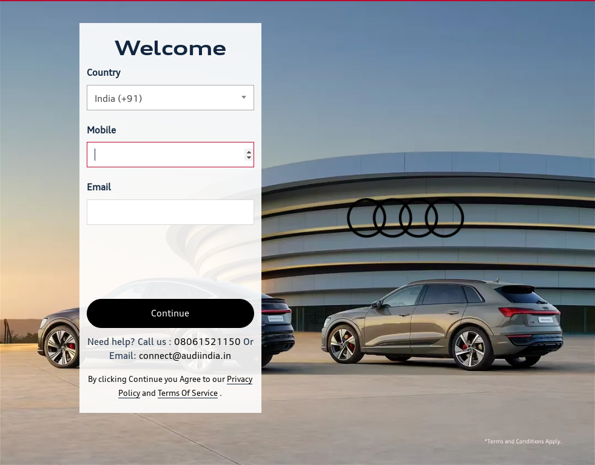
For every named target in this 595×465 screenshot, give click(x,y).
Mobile (101, 130)
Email (99, 187)
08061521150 (207, 341)
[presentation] (179, 262)
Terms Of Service (188, 393)
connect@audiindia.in (185, 355)
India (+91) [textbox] (119, 98)
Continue (170, 313)
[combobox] (170, 97)
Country (103, 72)
